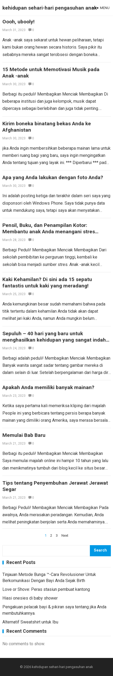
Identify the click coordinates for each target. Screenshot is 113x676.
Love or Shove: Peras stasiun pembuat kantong (46, 589)
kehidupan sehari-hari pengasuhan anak (49, 8)
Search (100, 550)
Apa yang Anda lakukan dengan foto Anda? (52, 177)
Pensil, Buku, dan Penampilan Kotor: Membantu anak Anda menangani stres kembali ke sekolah (48, 231)
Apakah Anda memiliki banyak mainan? (48, 387)
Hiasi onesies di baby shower (30, 598)
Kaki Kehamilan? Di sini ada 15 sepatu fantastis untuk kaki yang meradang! (47, 282)
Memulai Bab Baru (23, 435)
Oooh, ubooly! (18, 22)
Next (64, 535)
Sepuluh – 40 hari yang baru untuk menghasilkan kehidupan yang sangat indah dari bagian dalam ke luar (54, 339)
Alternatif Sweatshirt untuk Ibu (30, 622)
